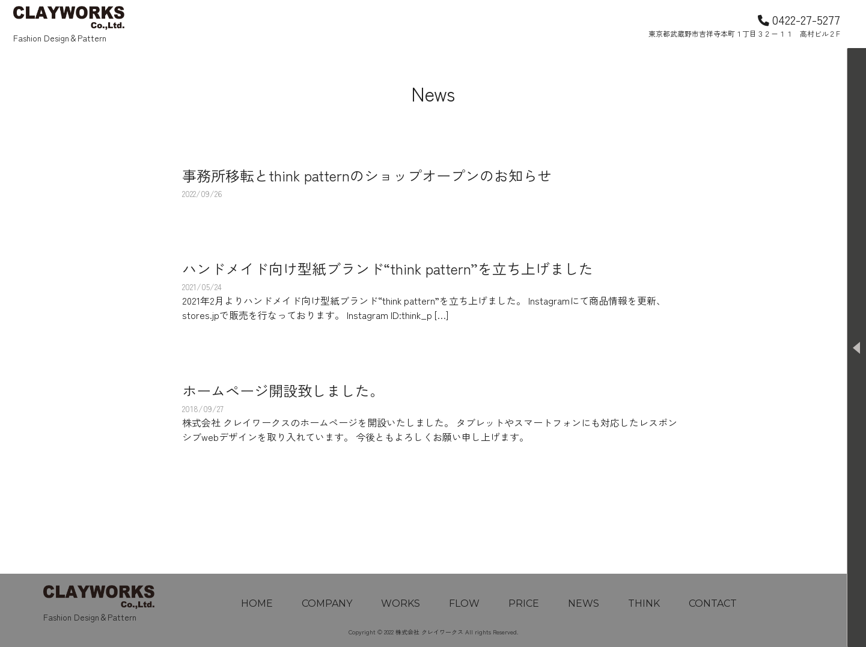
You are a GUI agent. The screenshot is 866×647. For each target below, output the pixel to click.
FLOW (464, 603)
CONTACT (713, 603)
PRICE (523, 603)
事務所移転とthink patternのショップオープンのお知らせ (367, 175)
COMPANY (327, 603)
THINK (644, 603)
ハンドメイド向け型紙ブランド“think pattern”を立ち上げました (387, 268)
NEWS (583, 603)
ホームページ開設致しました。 (283, 390)
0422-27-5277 (799, 19)
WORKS (400, 603)
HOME (257, 603)
